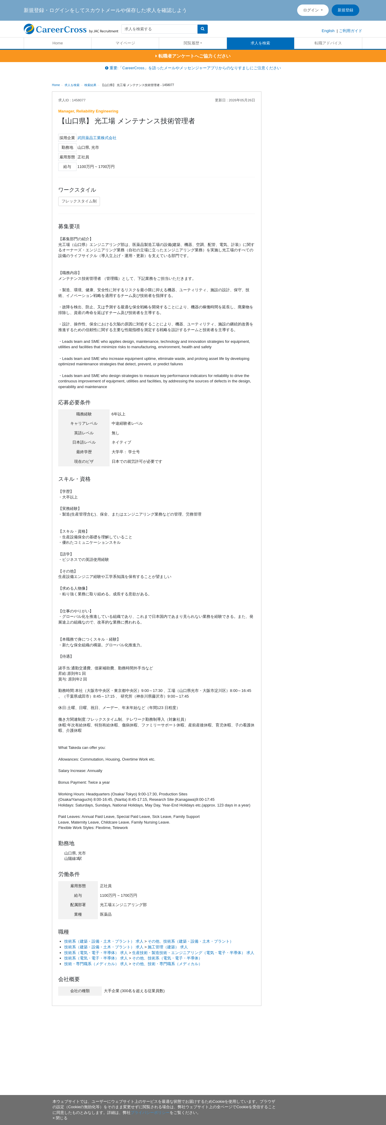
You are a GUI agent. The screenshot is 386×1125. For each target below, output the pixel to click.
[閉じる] (60, 1118)
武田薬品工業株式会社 (96, 138)
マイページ (125, 43)
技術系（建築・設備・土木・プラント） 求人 (103, 941)
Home (58, 43)
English (328, 30)
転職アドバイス (328, 43)
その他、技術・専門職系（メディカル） (167, 964)
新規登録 (345, 10)
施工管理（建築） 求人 (168, 947)
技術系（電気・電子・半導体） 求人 (96, 952)
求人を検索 (260, 43)
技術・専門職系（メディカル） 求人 (96, 964)
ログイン (311, 10)
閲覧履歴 (191, 43)
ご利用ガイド (350, 30)
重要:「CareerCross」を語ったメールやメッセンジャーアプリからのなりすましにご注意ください (193, 68)
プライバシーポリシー (150, 1112)
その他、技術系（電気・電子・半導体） (167, 958)
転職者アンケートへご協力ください (192, 55)
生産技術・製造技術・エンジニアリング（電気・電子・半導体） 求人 (193, 952)
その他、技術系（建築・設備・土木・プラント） (191, 941)
